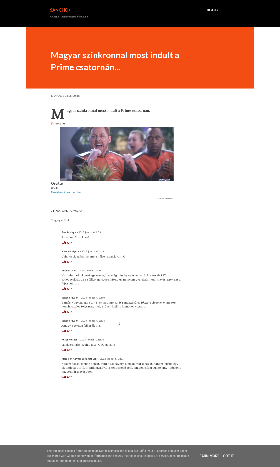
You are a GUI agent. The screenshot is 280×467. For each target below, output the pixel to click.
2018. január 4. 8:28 (90, 270)
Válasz (66, 242)
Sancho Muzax (72, 210)
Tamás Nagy (68, 232)
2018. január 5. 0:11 (111, 358)
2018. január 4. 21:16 (92, 339)
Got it (228, 456)
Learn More (208, 456)
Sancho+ (60, 9)
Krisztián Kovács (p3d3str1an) (79, 358)
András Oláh (68, 270)
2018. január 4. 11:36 (93, 320)
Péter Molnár (69, 339)
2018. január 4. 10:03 (93, 297)
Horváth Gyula (70, 251)
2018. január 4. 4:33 (89, 232)
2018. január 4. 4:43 (92, 251)
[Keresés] (212, 10)
